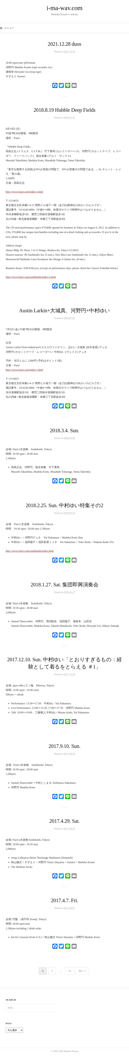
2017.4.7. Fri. (64, 900)
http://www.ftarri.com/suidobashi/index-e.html (31, 277)
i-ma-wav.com (64, 7)
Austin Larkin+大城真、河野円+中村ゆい (64, 310)
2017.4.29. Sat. (64, 821)
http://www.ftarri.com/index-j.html (24, 191)
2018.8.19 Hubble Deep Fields (65, 110)
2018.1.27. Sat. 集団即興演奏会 (64, 585)
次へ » (82, 971)
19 (69, 971)
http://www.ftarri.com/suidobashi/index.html (30, 551)
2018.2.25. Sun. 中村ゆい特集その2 (64, 505)
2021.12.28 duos (64, 44)
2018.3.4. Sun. (64, 430)
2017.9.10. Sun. (64, 746)
